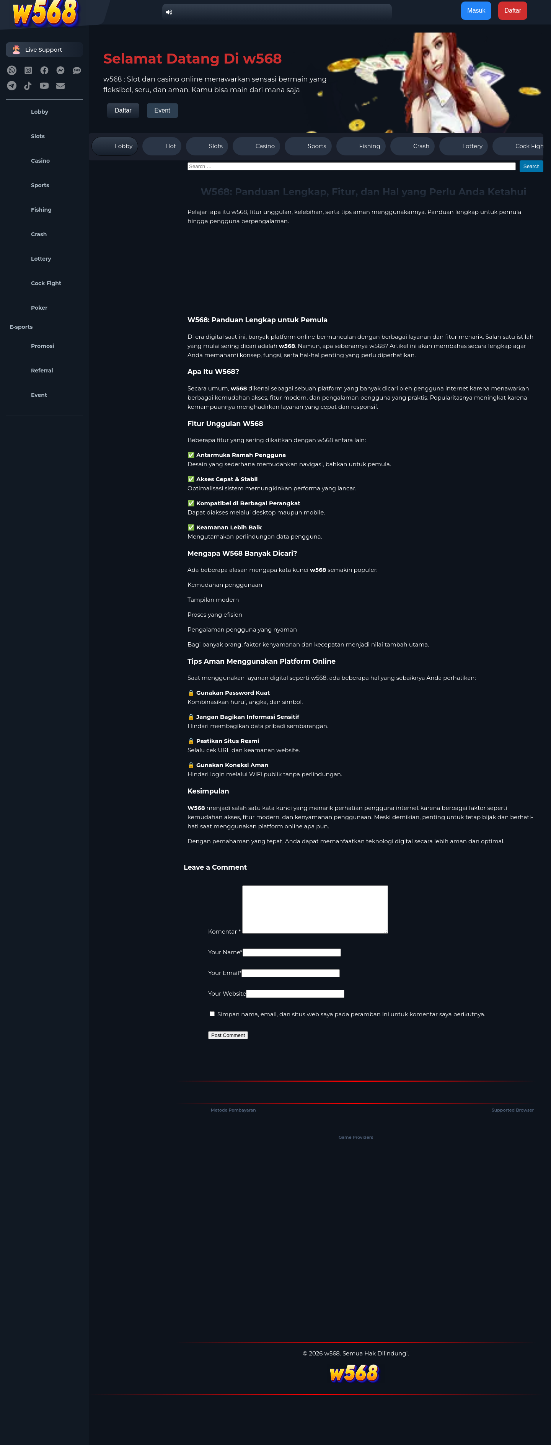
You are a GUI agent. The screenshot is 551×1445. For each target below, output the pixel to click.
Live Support (36, 49)
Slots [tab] (207, 146)
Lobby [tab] (114, 146)
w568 (239, 212)
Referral (31, 370)
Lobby (29, 111)
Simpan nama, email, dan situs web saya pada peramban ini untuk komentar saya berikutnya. (351, 1023)
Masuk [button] (476, 10)
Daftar (123, 110)
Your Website (227, 1002)
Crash (28, 234)
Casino (30, 160)
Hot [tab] (162, 146)
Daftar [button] (512, 10)
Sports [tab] (308, 146)
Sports (29, 185)
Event (28, 395)
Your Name (225, 961)
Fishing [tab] (361, 146)
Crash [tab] (412, 146)
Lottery (30, 258)
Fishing (31, 209)
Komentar (224, 940)
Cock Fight (35, 283)
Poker (28, 307)
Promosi (32, 346)
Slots (27, 136)
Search (531, 166)
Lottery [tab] (464, 146)
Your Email (224, 982)
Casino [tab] (256, 146)
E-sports (21, 326)
